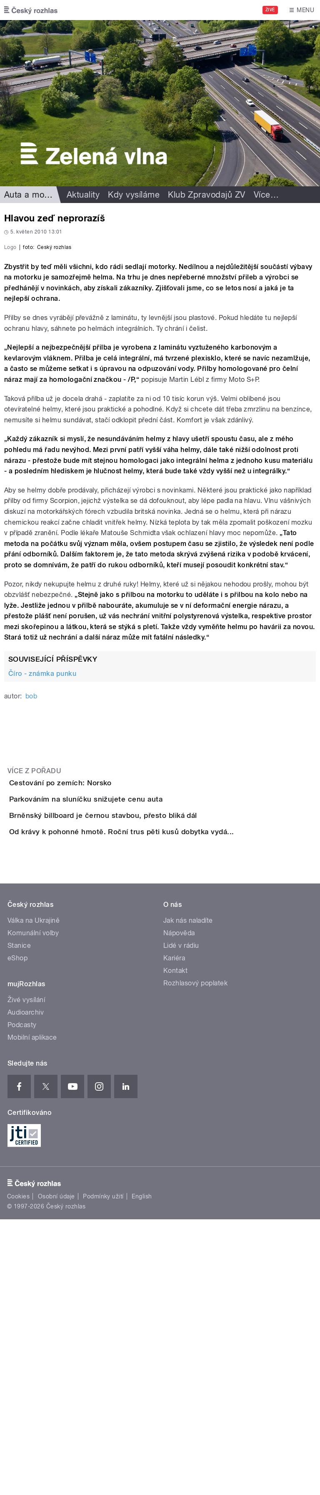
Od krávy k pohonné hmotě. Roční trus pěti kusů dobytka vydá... (155, 1083)
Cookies (18, 1472)
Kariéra (174, 1234)
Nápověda (179, 1209)
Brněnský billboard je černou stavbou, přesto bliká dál (136, 1043)
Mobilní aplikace (32, 1313)
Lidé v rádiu (181, 1221)
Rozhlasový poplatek (195, 1259)
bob (31, 877)
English (142, 1472)
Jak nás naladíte (188, 1196)
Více (266, 195)
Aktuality (83, 195)
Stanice (19, 1221)
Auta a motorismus (41, 195)
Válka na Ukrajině (34, 1196)
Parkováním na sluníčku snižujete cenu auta (119, 1003)
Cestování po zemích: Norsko (93, 963)
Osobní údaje (56, 1472)
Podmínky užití (103, 1472)
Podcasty (22, 1301)
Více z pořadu (34, 951)
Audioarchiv (26, 1288)
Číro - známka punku (42, 854)
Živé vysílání (26, 1275)
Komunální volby (33, 1209)
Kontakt (175, 1246)
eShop (18, 1234)
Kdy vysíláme (134, 195)
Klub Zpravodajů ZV (206, 195)
